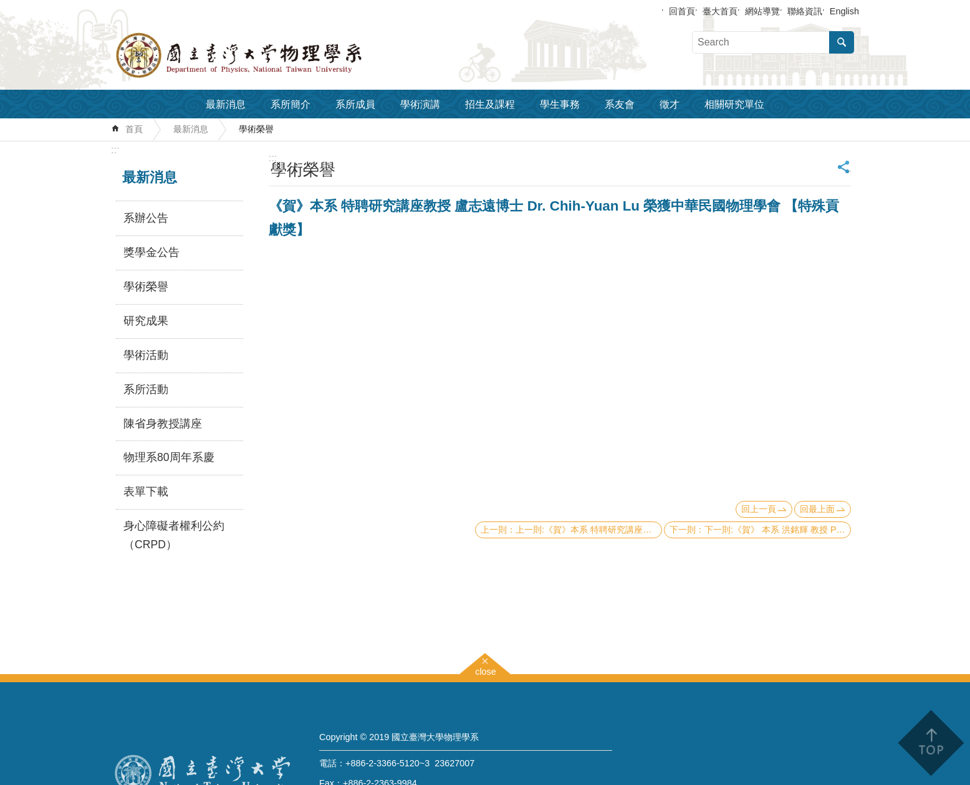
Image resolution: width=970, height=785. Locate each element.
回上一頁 (758, 509)
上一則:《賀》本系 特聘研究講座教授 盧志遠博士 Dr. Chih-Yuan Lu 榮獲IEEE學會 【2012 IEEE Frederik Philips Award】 (589, 530)
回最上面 (817, 509)
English (844, 11)
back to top (930, 743)
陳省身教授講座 (162, 423)
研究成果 (145, 321)
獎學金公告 (151, 252)
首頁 (134, 129)
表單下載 (145, 491)
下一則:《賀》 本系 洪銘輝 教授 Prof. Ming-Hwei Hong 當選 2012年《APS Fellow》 (777, 530)
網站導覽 (762, 11)
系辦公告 (145, 218)
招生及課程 (490, 104)
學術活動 (145, 355)
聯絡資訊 (804, 11)
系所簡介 (290, 104)
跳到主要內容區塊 (6, 6)
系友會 (620, 104)
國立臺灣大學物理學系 (267, 55)
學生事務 (560, 104)
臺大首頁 (720, 11)
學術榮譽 (256, 129)
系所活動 (145, 389)
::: (115, 150)
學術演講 (420, 104)
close (485, 670)
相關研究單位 (734, 104)
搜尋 (841, 42)
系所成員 (355, 104)
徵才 (669, 104)
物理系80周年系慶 (168, 457)
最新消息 (226, 104)
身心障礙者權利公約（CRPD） (173, 535)
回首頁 (682, 11)
